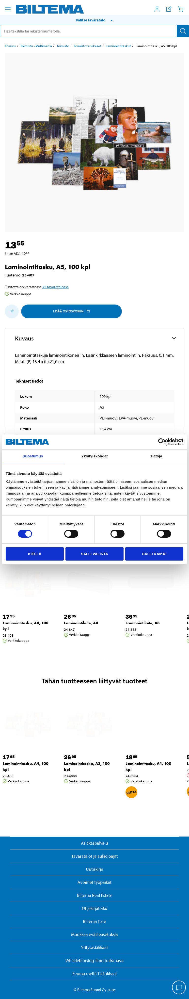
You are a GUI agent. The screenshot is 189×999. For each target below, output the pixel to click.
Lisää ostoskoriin (71, 311)
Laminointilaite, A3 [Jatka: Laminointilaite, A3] (143, 623)
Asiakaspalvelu (94, 843)
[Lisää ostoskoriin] (12, 311)
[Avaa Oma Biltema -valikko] (157, 9)
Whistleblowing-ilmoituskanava (94, 960)
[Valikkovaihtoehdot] (8, 9)
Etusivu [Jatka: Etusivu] (10, 46)
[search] (94, 31)
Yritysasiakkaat (94, 947)
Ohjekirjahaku (94, 908)
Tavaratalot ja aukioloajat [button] (94, 856)
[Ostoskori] (181, 9)
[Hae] (183, 31)
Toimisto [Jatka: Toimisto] (63, 46)
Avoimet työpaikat (94, 882)
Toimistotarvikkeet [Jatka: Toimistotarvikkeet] (87, 46)
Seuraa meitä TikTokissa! (94, 973)
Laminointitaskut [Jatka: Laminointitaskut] (118, 46)
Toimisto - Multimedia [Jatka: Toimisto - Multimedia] (36, 46)
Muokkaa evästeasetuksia (94, 934)
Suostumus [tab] (33, 456)
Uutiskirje (94, 869)
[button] (94, 20)
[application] (179, 988)
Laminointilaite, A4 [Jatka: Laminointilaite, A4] (81, 623)
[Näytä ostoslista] (169, 9)
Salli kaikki (154, 554)
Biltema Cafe (94, 921)
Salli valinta (94, 554)
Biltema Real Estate (94, 895)
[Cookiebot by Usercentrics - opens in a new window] (161, 442)
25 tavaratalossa (55, 286)
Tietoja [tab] (156, 456)
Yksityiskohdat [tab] (94, 456)
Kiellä (34, 554)
